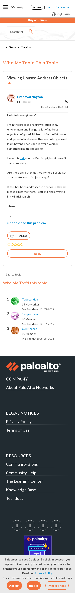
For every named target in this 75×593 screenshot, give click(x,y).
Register (37, 7)
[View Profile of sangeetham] (30, 314)
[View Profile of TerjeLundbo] (30, 299)
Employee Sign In (64, 7)
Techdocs (14, 498)
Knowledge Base (21, 489)
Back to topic (13, 274)
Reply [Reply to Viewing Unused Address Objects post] (37, 253)
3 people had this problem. (27, 223)
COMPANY (17, 378)
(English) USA (61, 14)
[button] (14, 585)
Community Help (21, 472)
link (22, 158)
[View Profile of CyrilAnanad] (29, 328)
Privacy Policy (43, 573)
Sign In (49, 7)
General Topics (20, 47)
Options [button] (66, 101)
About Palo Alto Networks (30, 387)
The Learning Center (24, 481)
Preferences (57, 585)
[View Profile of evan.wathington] (30, 96)
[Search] (20, 31)
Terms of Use (18, 430)
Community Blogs (22, 464)
